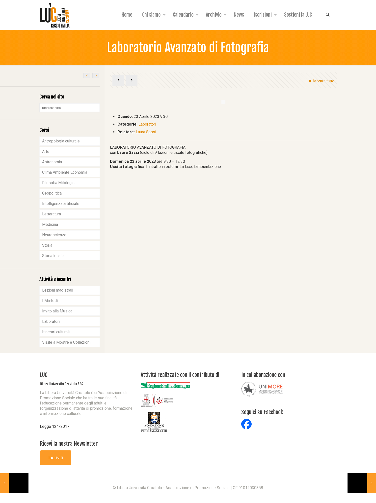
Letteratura (51, 214)
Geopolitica (52, 193)
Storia (47, 245)
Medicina (50, 224)
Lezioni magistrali (57, 290)
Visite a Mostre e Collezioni (66, 342)
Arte (45, 151)
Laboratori (147, 124)
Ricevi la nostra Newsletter (69, 443)
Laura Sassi (146, 132)
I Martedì (50, 300)
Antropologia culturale (61, 141)
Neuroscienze (54, 235)
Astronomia (52, 162)
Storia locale (53, 255)
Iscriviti (55, 458)
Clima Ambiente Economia (64, 172)
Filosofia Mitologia (58, 182)
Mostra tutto (320, 81)
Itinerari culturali (56, 332)
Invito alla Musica (57, 311)
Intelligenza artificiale (60, 203)
